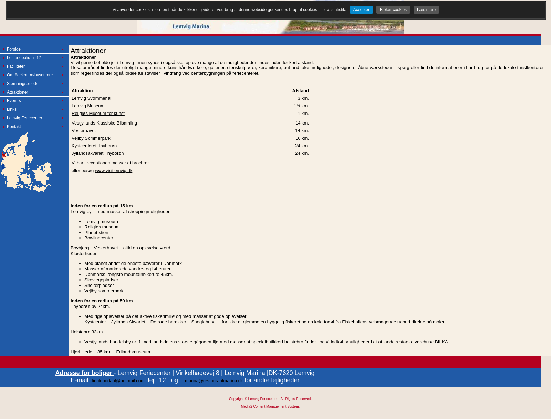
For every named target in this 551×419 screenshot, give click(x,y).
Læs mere (426, 9)
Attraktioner (17, 92)
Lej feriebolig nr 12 (24, 57)
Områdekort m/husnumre (30, 75)
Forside (14, 49)
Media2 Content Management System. (270, 406)
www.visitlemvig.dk (113, 170)
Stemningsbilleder (23, 83)
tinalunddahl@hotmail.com (118, 380)
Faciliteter (16, 66)
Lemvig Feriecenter (24, 118)
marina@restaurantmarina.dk (214, 380)
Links (12, 109)
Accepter (361, 9)
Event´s (14, 100)
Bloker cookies (393, 9)
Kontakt (14, 126)
